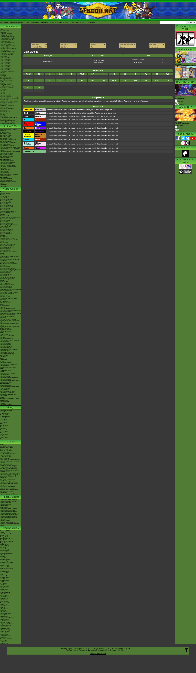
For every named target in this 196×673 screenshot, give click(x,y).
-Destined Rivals (5, 559)
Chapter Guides (5, 416)
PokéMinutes (4, 171)
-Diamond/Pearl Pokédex (7, 38)
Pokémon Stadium (5, 379)
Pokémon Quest (5, 250)
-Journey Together (5, 561)
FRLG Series (4, 425)
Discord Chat (4, 116)
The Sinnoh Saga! (5, 141)
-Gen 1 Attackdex (5, 57)
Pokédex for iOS (5, 303)
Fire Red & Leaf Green (7, 336)
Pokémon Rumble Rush (7, 246)
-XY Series (3, 583)
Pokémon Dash (4, 341)
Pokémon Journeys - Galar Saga (10, 147)
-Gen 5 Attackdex (5, 63)
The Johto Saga (5, 136)
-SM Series (3, 582)
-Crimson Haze (4, 631)
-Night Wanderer (5, 628)
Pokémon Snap (4, 374)
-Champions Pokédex (6, 54)
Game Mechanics (5, 84)
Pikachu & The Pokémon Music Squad (9, 524)
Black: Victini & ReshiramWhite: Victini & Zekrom (9, 470)
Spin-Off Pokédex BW (6, 80)
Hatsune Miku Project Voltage (9, 101)
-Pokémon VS (4, 637)
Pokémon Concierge (6, 178)
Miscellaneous (48, 61)
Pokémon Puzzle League (7, 373)
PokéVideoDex (4, 172)
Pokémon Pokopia (5, 201)
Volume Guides (4, 418)
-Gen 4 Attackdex (5, 62)
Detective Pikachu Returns (8, 211)
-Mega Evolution (5, 555)
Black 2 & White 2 (5, 283)
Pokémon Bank (4, 258)
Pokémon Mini (4, 365)
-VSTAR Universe (5, 636)
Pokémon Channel (5, 343)
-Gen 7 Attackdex (5, 66)
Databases (11, 26)
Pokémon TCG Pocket (6, 213)
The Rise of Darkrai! (6, 464)
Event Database (5, 119)
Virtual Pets (3, 395)
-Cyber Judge (4, 634)
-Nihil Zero (3, 607)
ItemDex (2, 72)
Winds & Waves (5, 193)
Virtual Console (4, 389)
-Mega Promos (4, 594)
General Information (6, 410)
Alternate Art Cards (6, 538)
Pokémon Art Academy (7, 262)
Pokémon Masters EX (6, 207)
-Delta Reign (4, 544)
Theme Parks (4, 113)
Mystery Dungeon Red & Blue (9, 349)
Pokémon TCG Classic (7, 541)
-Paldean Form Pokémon (7, 123)
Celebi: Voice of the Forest (8, 453)
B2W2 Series (4, 434)
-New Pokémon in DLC (7, 122)
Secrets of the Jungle (6, 491)
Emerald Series (4, 427)
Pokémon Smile (5, 228)
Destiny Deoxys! (5, 458)
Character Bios (4, 132)
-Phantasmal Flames (6, 553)
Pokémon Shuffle (5, 267)
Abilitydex (3, 75)
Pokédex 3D (3, 295)
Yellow (2, 371)
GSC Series (3, 422)
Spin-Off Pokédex (5, 77)
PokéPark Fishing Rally (7, 353)
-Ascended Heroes (5, 552)
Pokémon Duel (4, 276)
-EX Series (3, 588)
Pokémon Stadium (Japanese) (9, 377)
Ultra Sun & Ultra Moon (7, 238)
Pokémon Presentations (7, 108)
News (2, 29)
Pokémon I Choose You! (7, 486)
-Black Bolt (3, 556)
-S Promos (3, 642)
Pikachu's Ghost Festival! (7, 510)
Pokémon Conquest (6, 291)
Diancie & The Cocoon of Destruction (7, 479)
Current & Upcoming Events (8, 117)
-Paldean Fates (4, 571)
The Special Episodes (6, 154)
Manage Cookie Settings (121, 648)
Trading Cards (11, 528)
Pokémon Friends (5, 202)
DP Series (3, 428)
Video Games (10, 189)
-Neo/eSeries (4, 589)
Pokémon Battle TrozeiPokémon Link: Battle (9, 260)
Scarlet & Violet (4, 196)
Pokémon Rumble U (6, 288)
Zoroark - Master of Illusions (8, 468)
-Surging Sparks (5, 564)
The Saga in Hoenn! (6, 138)
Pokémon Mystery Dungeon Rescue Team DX (8, 225)
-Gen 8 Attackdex (5, 68)
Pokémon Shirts (5, 111)
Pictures (179, 104)
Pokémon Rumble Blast (7, 294)
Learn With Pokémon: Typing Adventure (8, 299)
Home (13, 22)
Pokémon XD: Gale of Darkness (9, 340)
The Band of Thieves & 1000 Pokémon (8, 264)
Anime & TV (10, 126)
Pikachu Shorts (10, 497)
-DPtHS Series (4, 586)
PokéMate (3, 356)
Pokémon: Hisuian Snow (7, 165)
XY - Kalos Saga (5, 144)
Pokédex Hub (44, 22)
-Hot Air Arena (4, 619)
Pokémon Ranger (5, 347)
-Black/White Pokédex (6, 39)
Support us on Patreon (98, 654)
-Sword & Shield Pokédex (7, 45)
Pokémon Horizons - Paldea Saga (10, 151)
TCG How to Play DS (6, 301)
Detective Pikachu (5, 249)
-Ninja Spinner (4, 606)
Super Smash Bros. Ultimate (8, 252)
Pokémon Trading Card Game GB (10, 380)
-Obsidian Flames (5, 576)
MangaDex (3, 412)
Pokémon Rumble (5, 312)
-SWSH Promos (5, 597)
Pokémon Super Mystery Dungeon (10, 270)
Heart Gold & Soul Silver (7, 309)
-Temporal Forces (5, 570)
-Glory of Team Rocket (6, 618)
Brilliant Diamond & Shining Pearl (10, 217)
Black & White (4, 282)
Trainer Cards (4, 535)
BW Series (3, 433)
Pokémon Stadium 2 (6, 362)
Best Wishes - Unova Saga (8, 142)
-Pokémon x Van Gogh (7, 105)
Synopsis (179, 128)
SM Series (3, 439)
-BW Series (3, 585)
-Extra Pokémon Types (7, 534)
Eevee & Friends (5, 520)
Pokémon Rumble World (7, 268)
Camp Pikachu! (4, 505)
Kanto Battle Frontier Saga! (8, 139)
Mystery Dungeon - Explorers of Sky (9, 321)
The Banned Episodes (6, 156)
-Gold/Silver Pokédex (6, 35)
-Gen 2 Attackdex (5, 59)
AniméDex (3, 130)
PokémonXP (4, 99)
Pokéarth (91, 22)
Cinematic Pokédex (6, 83)
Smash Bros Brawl (5, 331)
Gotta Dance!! (4, 507)
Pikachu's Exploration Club (8, 513)
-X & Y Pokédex (5, 41)
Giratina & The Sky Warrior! (8, 465)
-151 (1, 574)
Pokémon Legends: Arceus (8, 219)
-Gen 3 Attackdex (5, 60)
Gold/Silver (3, 359)
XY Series (3, 436)
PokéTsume (3, 186)
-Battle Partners (5, 621)
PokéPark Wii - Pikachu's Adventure (7, 317)
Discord (35, 22)
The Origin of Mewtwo (6, 446)
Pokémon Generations (7, 160)
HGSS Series (4, 431)
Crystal (2, 361)
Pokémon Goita (4, 401)
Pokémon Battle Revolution (8, 319)
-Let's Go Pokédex (5, 44)
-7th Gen (2, 93)
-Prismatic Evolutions (6, 562)
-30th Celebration (5, 546)
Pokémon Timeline (5, 95)
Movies (11, 441)
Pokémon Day (4, 107)
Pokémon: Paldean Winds (8, 166)
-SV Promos (3, 595)
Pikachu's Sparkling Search (8, 516)
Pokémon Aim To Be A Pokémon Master (9, 149)
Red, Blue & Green (6, 370)
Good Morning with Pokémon (9, 174)
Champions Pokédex (78, 22)
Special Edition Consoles (7, 391)
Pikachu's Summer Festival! (8, 508)
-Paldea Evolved (5, 577)
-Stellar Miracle (4, 627)
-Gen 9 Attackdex (5, 69)
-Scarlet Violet (4, 579)
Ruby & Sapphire (5, 334)
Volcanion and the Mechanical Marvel (9, 484)
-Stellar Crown (4, 565)
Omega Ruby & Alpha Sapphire (9, 256)
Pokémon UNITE (5, 208)
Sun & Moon (4, 237)
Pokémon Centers (5, 96)
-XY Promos (3, 600)
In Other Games (5, 388)
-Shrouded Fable (5, 567)
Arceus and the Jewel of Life (8, 467)
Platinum (2, 307)
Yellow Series (4, 421)
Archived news (4, 30)
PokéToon (3, 168)
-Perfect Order (4, 550)
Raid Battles (3, 540)
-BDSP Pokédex (5, 47)
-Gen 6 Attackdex (5, 65)
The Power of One (5, 449)
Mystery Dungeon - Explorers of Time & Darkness (9, 327)
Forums (20, 22)
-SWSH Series (4, 580)
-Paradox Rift (4, 573)
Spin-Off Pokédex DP (6, 78)
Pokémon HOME (5, 220)
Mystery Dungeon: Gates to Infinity (10, 289)
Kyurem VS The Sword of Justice (10, 473)
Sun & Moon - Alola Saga (7, 145)
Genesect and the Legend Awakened (8, 476)
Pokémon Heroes (5, 455)
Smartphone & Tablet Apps (8, 394)
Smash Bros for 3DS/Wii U (8, 277)
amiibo (2, 397)
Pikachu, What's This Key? (8, 522)
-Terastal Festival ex (6, 622)
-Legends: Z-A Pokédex (7, 53)
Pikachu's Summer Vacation (8, 499)
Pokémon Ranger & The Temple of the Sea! (10, 461)
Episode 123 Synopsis (180, 99)
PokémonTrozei (5, 350)
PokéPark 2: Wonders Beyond (9, 292)
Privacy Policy (105, 648)
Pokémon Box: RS (5, 344)
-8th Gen (2, 92)
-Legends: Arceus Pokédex (8, 48)
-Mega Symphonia (5, 613)
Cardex (2, 81)
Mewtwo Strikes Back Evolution (9, 489)
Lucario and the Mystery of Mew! (10, 459)
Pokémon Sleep (5, 210)
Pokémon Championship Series (9, 98)
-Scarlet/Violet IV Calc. (7, 86)
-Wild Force (3, 633)
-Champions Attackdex (7, 71)
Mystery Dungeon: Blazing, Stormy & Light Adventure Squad (10, 314)
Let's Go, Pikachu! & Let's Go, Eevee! (9, 240)
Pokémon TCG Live (6, 234)
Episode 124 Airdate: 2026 (182, 123)
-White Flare (3, 558)
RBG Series (3, 419)
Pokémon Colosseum (6, 338)
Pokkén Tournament (6, 274)
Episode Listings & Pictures (8, 129)
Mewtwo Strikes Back (6, 447)
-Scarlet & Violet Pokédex (7, 51)
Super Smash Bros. (6, 382)
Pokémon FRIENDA (6, 404)
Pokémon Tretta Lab (6, 286)
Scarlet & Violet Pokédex (60, 22)
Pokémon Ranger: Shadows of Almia (9, 324)
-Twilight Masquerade (6, 568)
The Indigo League (5, 133)
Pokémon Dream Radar (7, 285)
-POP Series (4, 601)
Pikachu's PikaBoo (5, 504)
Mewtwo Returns (5, 452)
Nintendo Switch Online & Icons (9, 398)
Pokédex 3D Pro (5, 297)
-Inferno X (3, 610)
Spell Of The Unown (6, 450)
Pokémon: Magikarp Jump (8, 244)
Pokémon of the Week (6, 87)
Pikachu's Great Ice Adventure (9, 514)
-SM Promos (4, 598)
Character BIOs (4, 413)
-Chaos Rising (4, 549)
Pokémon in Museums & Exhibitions (7, 103)
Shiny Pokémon (5, 157)
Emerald (2, 337)
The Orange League (6, 135)
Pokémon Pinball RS (6, 346)
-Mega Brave (4, 612)
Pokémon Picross (5, 271)
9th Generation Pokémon (7, 120)
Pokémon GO (4, 204)
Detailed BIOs (4, 415)
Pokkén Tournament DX (7, 247)
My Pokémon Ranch (6, 330)
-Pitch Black (3, 547)
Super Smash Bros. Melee (8, 367)
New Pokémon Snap (6, 231)
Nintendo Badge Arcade (7, 279)
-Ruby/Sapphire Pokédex (7, 36)
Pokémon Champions (6, 199)
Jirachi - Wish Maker (6, 456)
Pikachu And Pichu (5, 502)
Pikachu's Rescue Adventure (8, 501)
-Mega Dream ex (5, 609)
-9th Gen (2, 90)
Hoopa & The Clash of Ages (8, 482)
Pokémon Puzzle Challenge (8, 364)
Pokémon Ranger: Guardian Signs (10, 310)
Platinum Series (5, 430)
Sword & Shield (4, 216)
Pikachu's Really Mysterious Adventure (8, 518)
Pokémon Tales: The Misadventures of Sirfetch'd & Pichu (9, 181)
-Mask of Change (5, 630)
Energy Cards (4, 537)
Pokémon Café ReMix (6, 205)
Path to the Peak (5, 169)
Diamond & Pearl (5, 306)
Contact (27, 22)
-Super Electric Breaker (7, 624)
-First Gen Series (5, 591)
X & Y (2, 255)
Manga (11, 407)
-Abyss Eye (3, 604)
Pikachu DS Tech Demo (7, 352)
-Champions (3, 89)
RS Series (3, 424)
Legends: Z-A (4, 198)
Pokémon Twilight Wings (7, 162)
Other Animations (5, 175)
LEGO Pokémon (5, 110)
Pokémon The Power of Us (8, 488)
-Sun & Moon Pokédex (7, 42)
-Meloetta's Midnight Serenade (9, 474)
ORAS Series (4, 437)
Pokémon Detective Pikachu (8, 494)
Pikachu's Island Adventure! (8, 511)
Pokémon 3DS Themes (7, 392)
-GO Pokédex (4, 50)
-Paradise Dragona (6, 625)
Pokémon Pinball (5, 376)
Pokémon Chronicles (6, 153)
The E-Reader (4, 355)
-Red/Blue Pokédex (6, 33)
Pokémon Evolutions (6, 163)
